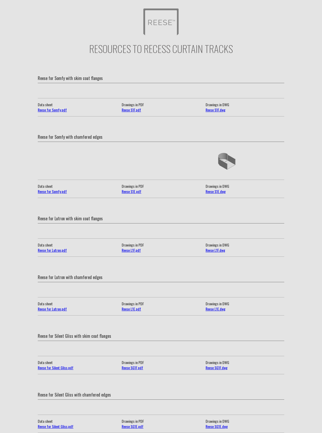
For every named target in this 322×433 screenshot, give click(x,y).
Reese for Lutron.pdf (52, 250)
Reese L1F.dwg (215, 250)
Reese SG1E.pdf (132, 426)
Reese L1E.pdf (131, 309)
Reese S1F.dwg (216, 110)
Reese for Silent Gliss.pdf (55, 367)
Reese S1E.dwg (216, 191)
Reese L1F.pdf (131, 250)
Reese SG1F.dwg (217, 367)
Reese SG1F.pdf (132, 367)
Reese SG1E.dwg (217, 426)
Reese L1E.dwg (216, 309)
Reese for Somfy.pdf (52, 110)
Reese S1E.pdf (131, 191)
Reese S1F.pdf (131, 110)
